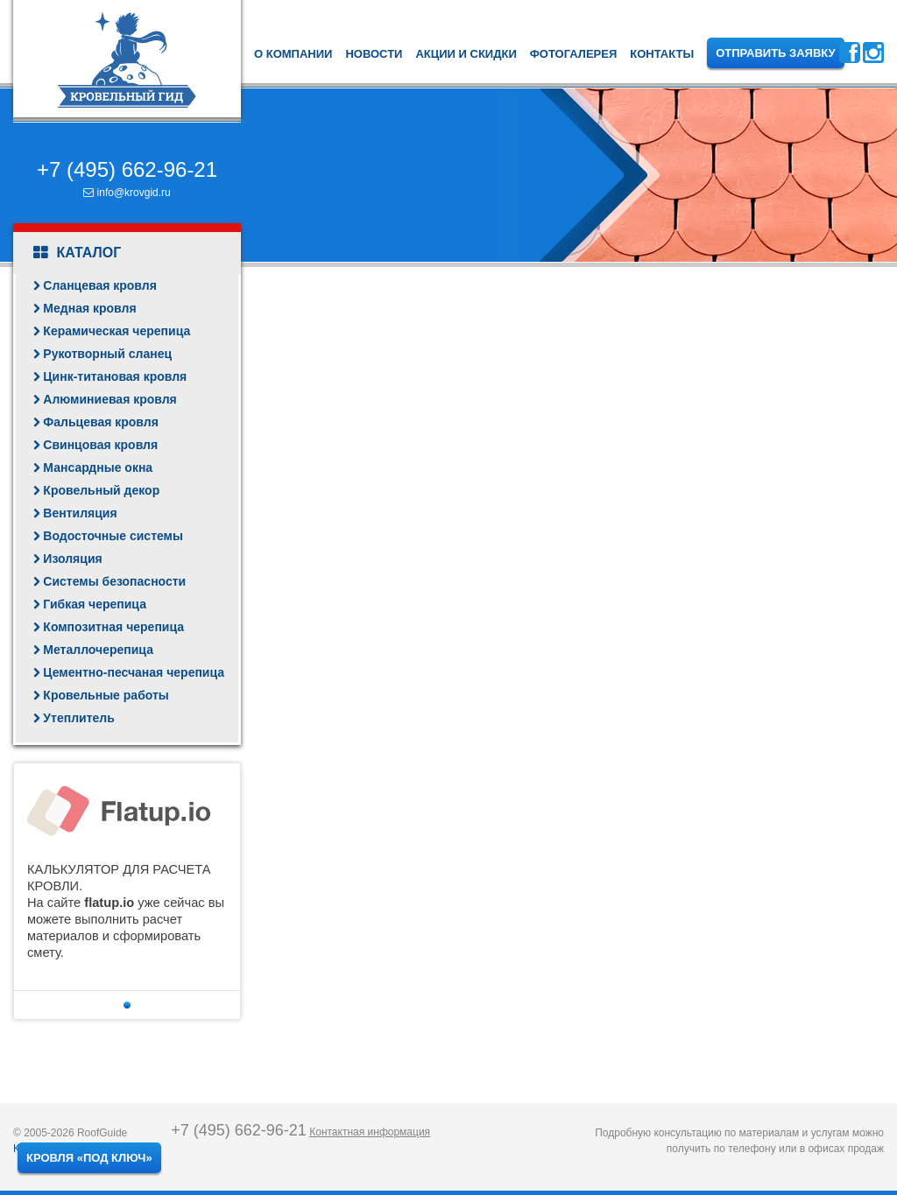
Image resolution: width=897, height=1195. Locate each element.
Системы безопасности (114, 581)
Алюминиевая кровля (109, 399)
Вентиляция (80, 513)
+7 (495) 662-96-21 (127, 169)
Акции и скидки (465, 53)
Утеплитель (78, 718)
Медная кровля (89, 308)
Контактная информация (369, 1132)
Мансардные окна (97, 467)
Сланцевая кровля (100, 285)
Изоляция (72, 559)
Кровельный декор (101, 490)
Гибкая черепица (94, 604)
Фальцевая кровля (101, 422)
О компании (293, 53)
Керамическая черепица (116, 331)
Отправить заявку (776, 53)
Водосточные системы (113, 536)
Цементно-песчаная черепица (133, 672)
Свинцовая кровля (100, 445)
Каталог (77, 253)
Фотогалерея (574, 53)
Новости (373, 53)
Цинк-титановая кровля (115, 376)
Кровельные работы (105, 695)
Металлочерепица (98, 650)
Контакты (662, 53)
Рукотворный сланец (107, 354)
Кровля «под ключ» (89, 1157)
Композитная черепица (113, 627)
